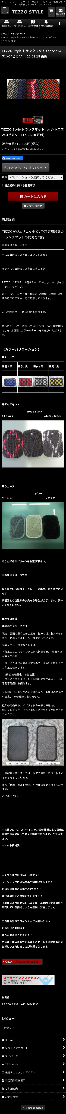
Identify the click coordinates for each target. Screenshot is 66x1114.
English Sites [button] (33, 1108)
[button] (5, 10)
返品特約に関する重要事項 (18, 185)
